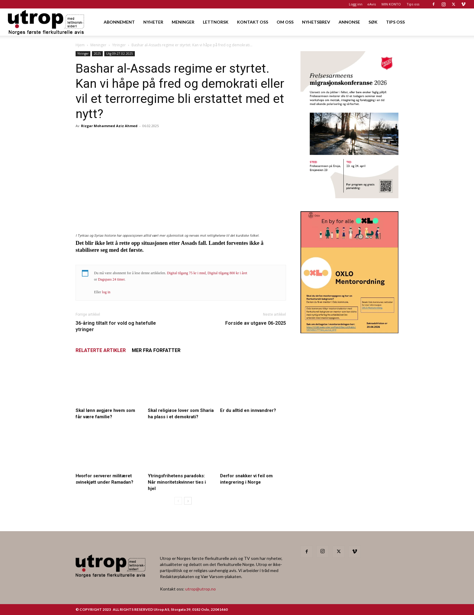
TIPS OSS (395, 22)
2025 (97, 53)
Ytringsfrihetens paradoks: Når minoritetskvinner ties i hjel (177, 482)
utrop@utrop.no (200, 588)
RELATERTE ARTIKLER (101, 350)
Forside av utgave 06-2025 (255, 323)
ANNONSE (349, 22)
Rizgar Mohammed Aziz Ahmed (109, 125)
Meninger (98, 45)
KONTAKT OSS (252, 22)
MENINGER (183, 22)
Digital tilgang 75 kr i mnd (186, 273)
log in (106, 292)
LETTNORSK (216, 22)
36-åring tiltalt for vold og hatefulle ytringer (116, 326)
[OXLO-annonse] (349, 331)
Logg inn (355, 4)
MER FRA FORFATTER (156, 350)
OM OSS (285, 22)
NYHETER (153, 22)
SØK (373, 22)
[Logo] (46, 22)
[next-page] (188, 501)
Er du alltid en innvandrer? (248, 410)
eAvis (371, 4)
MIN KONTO (391, 4)
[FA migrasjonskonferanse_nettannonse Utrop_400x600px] (349, 196)
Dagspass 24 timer (111, 279)
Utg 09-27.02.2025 (119, 53)
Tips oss (413, 4)
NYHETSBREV (316, 22)
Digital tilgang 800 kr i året (227, 273)
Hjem (80, 45)
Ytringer (119, 45)
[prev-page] (178, 501)
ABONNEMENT (119, 22)
